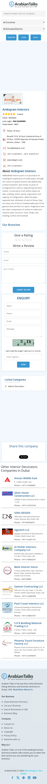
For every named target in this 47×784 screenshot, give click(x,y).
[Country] (23, 22)
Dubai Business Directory (15, 701)
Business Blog (10, 713)
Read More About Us (23, 689)
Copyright (8, 731)
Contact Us (9, 724)
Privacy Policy (10, 735)
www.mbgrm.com (14, 160)
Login (23, 37)
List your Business (12, 705)
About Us (8, 728)
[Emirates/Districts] (23, 29)
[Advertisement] (23, 68)
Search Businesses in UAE (16, 709)
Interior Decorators (16, 386)
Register (11, 37)
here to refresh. (34, 351)
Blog (36, 37)
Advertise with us (12, 739)
